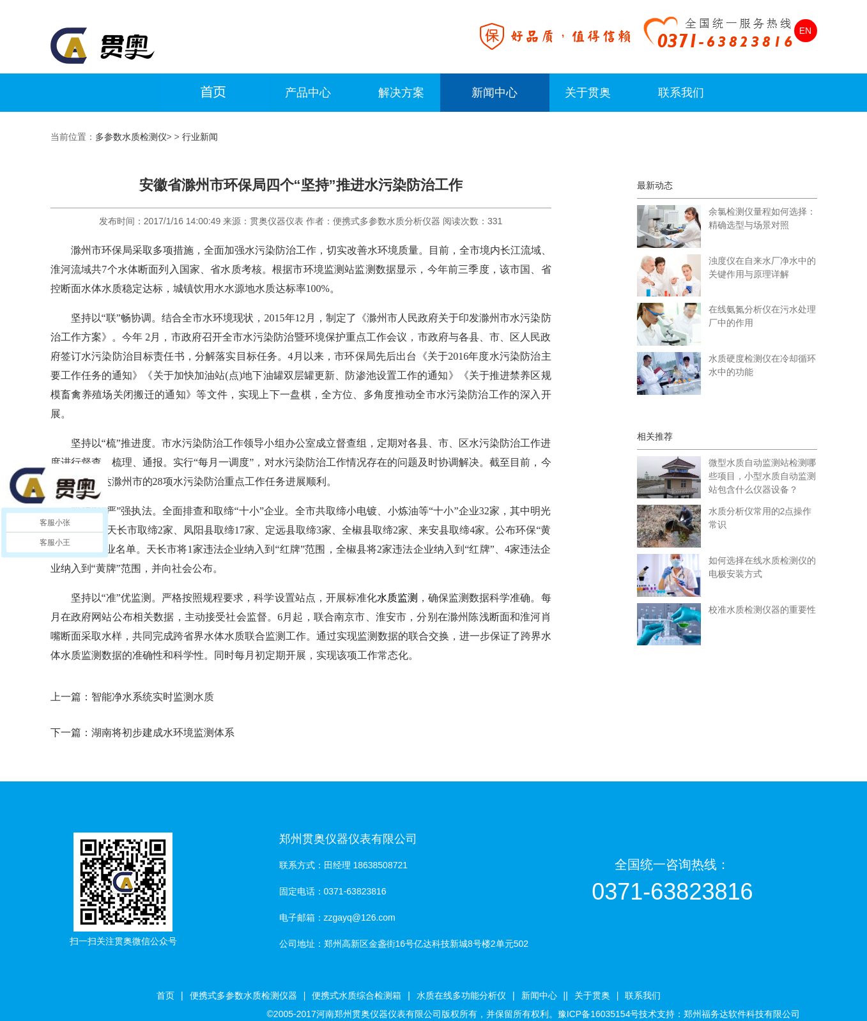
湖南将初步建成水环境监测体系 (162, 732)
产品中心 (308, 92)
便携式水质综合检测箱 (356, 995)
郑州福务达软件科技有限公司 (742, 1014)
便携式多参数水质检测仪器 (243, 995)
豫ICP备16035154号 (599, 1014)
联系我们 (681, 92)
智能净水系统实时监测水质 (152, 696)
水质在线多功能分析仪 (461, 995)
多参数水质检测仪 (131, 137)
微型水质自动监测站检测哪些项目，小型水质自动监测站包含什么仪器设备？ (762, 476)
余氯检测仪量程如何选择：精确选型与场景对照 (762, 218)
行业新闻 (200, 137)
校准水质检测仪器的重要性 (762, 609)
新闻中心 (495, 92)
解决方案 (401, 92)
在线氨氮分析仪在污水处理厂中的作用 (762, 316)
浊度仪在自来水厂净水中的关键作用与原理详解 (762, 267)
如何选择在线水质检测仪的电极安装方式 (762, 567)
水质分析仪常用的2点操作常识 (760, 518)
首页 (165, 995)
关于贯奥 (588, 92)
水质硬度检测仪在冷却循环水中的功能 (762, 365)
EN (805, 31)
